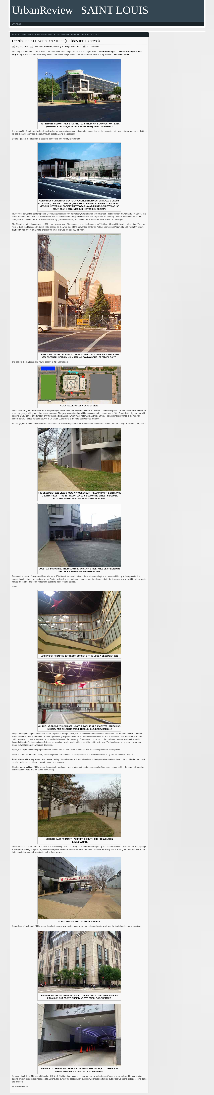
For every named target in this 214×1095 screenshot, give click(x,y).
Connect (16, 24)
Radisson (16, 230)
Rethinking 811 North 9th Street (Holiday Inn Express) (56, 41)
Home (15, 35)
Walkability (70, 35)
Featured (37, 35)
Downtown (25, 35)
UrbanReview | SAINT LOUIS (80, 10)
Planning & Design (53, 35)
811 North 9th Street (119, 54)
